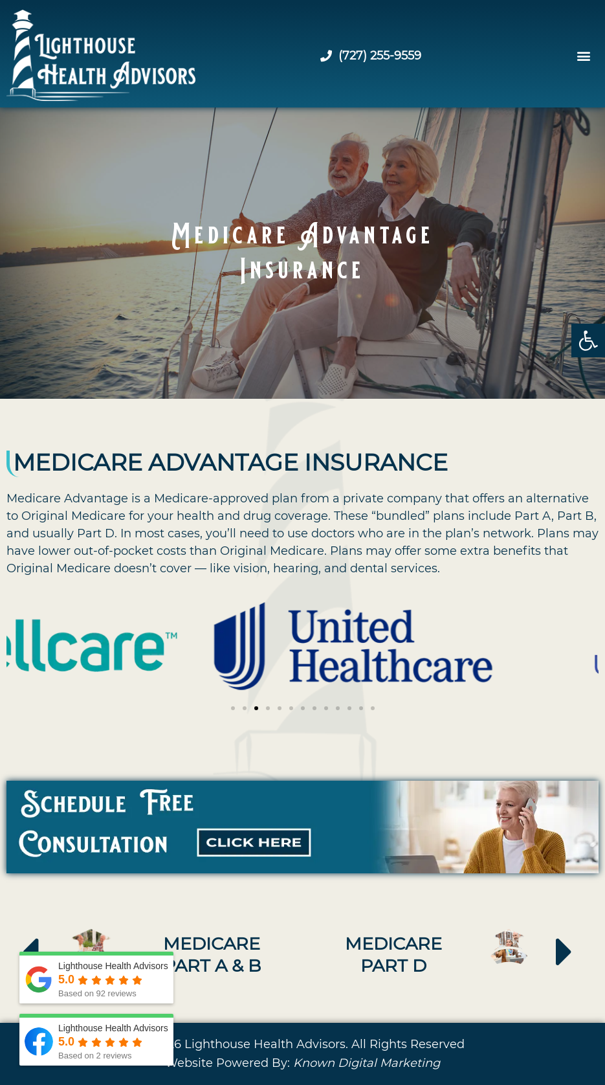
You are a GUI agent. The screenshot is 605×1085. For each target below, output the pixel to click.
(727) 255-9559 (370, 56)
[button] (588, 340)
